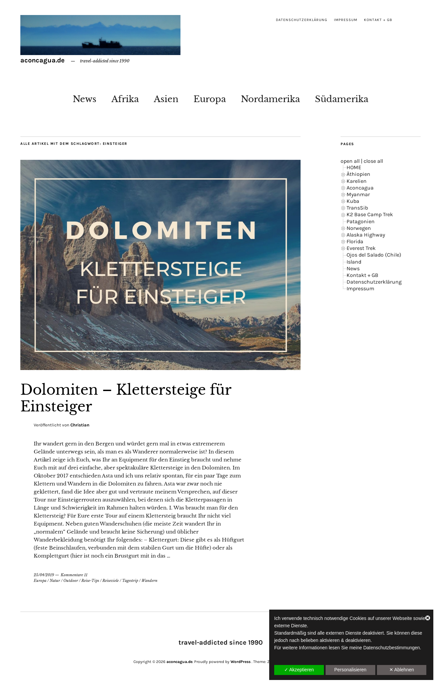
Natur (55, 580)
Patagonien (361, 221)
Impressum (345, 20)
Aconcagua (360, 188)
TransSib (357, 208)
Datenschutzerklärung (301, 20)
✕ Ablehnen (401, 669)
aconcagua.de (42, 60)
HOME (354, 167)
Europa (209, 99)
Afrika (125, 99)
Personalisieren (350, 669)
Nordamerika (270, 99)
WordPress (241, 661)
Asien (166, 99)
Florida (355, 241)
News (84, 99)
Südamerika (341, 99)
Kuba (353, 201)
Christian (79, 424)
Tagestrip (130, 580)
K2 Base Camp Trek (370, 214)
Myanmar (358, 194)
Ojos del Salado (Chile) (374, 255)
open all (350, 161)
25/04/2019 (44, 575)
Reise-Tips (90, 580)
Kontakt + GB (378, 20)
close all (373, 161)
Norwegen (359, 228)
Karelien (357, 181)
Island (354, 262)
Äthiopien (358, 174)
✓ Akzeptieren (299, 669)
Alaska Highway (366, 235)
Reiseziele (110, 580)
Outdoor (70, 580)
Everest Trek (361, 248)
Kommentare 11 (74, 575)
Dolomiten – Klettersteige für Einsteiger (125, 398)
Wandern (149, 580)
